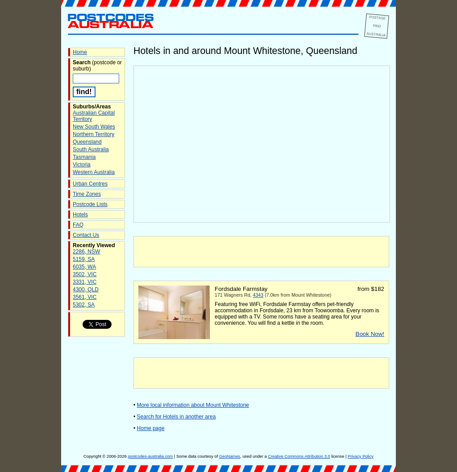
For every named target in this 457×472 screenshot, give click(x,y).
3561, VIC (84, 297)
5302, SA (84, 305)
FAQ (78, 225)
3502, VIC (84, 274)
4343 (258, 295)
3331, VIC (84, 282)
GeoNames (229, 456)
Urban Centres (90, 184)
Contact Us (86, 235)
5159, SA (84, 259)
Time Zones (87, 194)
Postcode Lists (90, 204)
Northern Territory (93, 134)
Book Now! (370, 334)
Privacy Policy (361, 456)
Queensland (87, 142)
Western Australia (94, 172)
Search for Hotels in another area (176, 417)
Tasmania (84, 157)
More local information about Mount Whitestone (193, 405)
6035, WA (84, 267)
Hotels (80, 214)
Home (80, 52)
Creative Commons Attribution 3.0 (299, 456)
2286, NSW (86, 251)
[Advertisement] (261, 251)
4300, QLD (86, 289)
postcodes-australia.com (150, 456)
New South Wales (94, 127)
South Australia (91, 149)
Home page (151, 428)
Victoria (82, 164)
